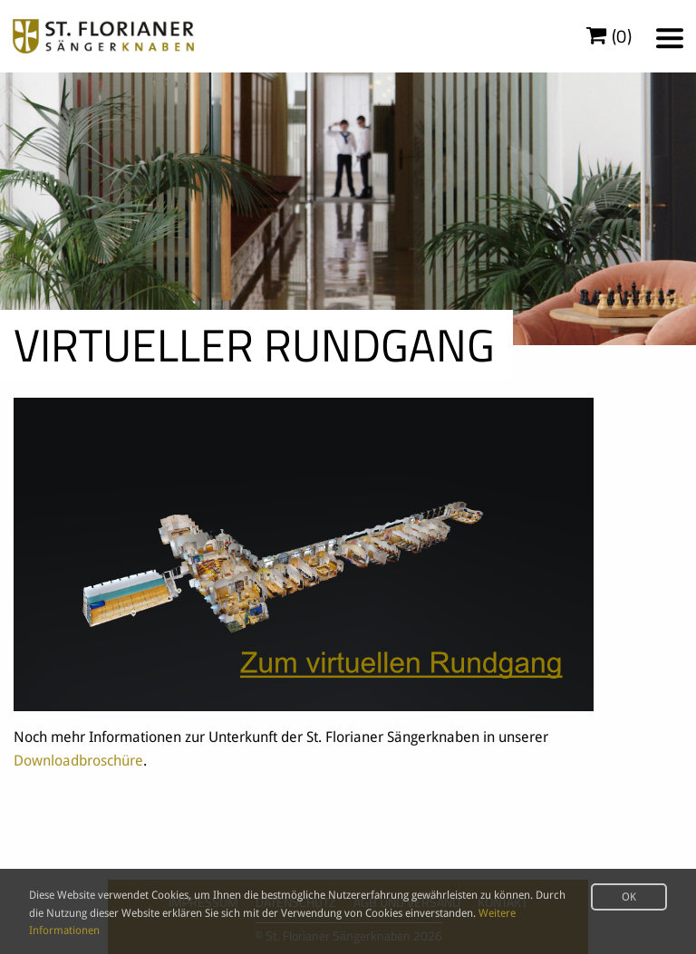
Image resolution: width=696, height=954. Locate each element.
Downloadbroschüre (78, 760)
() (609, 36)
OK (629, 897)
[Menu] (669, 38)
